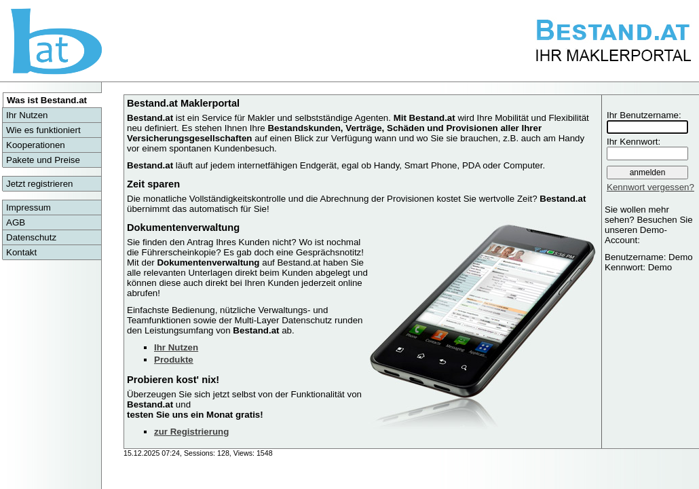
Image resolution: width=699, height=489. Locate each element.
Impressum (28, 207)
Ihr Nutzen (27, 115)
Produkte (173, 360)
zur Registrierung (191, 432)
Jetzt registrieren (39, 184)
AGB (15, 222)
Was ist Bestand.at (47, 100)
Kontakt (21, 252)
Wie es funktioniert (43, 130)
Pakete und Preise (43, 160)
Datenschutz (31, 237)
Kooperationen (35, 145)
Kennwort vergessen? (650, 187)
